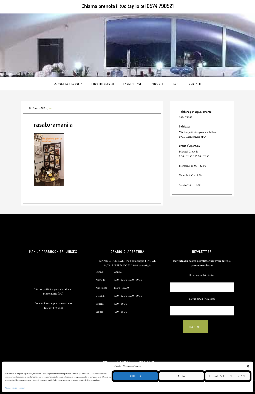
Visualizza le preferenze (227, 376)
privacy (22, 388)
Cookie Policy (11, 388)
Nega (181, 376)
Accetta (135, 376)
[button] (248, 366)
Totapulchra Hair (127, 45)
